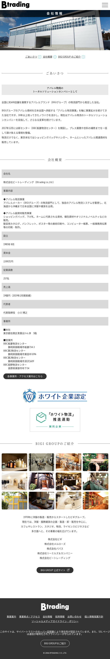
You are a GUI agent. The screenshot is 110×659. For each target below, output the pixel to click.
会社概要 (47, 56)
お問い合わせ (74, 616)
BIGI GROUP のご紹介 (69, 56)
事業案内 (11, 616)
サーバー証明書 (46, 631)
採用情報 (60, 616)
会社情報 (47, 616)
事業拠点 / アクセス (29, 616)
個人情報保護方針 (94, 616)
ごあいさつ (31, 56)
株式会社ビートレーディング (16, 4)
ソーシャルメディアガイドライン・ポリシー (55, 621)
